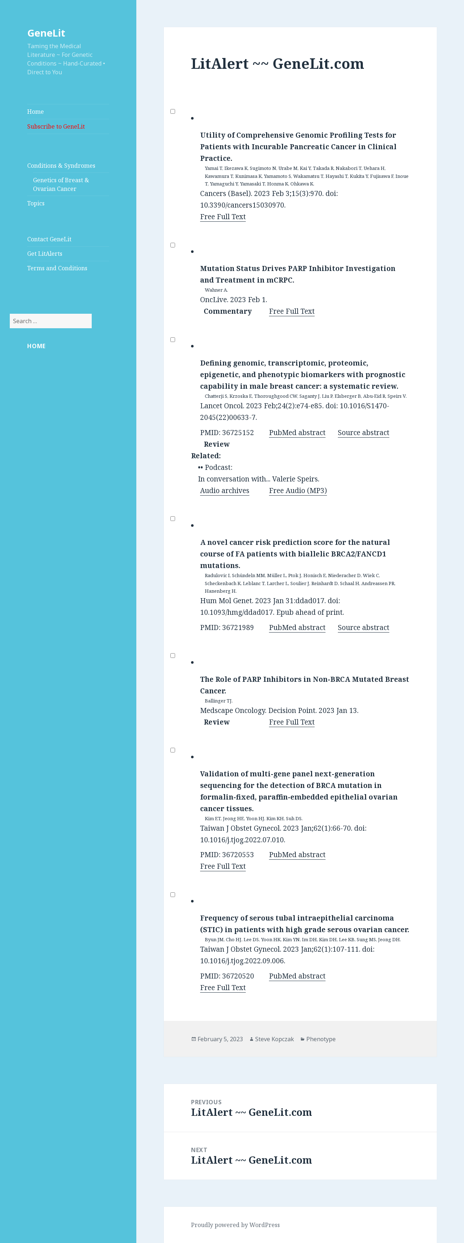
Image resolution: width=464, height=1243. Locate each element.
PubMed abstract (297, 432)
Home (35, 112)
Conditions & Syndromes (61, 166)
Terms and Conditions (57, 268)
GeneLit (46, 32)
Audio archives (224, 490)
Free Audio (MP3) (298, 490)
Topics (36, 203)
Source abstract (363, 432)
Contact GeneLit (49, 239)
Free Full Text (223, 216)
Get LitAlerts (44, 254)
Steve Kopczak (274, 1039)
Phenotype (321, 1039)
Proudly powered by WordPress (235, 1225)
